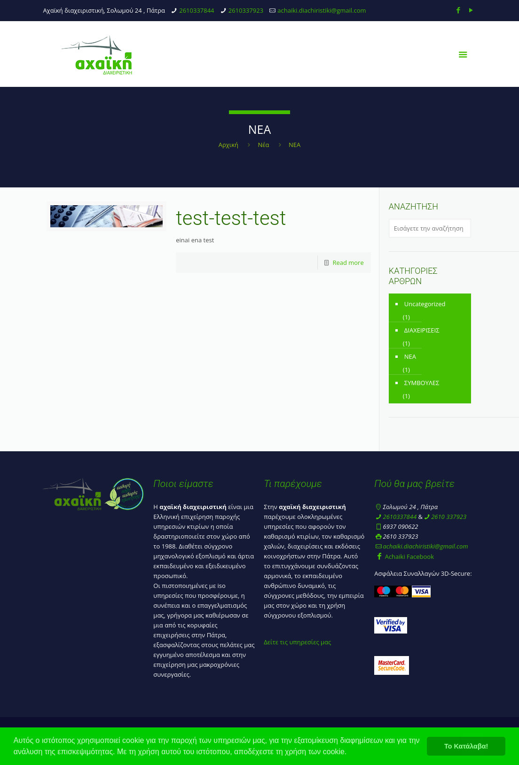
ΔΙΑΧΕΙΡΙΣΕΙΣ (422, 330)
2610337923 (245, 10)
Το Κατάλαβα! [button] (466, 746)
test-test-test (231, 218)
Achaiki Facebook (404, 556)
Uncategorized (425, 304)
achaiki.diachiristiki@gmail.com (321, 10)
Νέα (263, 144)
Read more (347, 262)
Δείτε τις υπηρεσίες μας (297, 642)
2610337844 (196, 10)
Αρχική (228, 144)
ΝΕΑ (410, 356)
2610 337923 (448, 516)
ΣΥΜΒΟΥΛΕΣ (422, 383)
